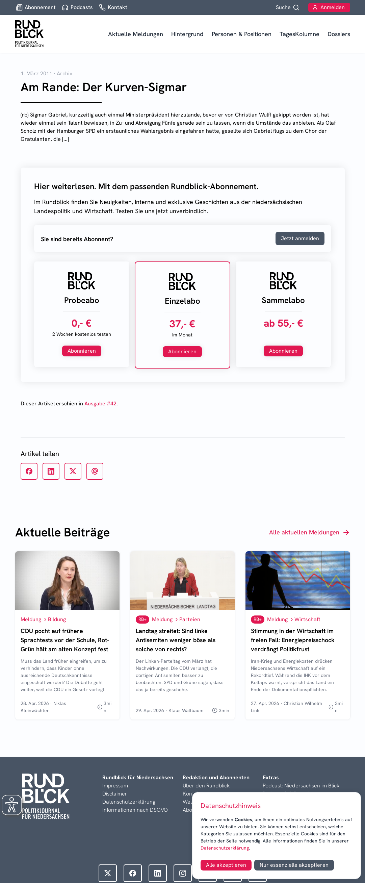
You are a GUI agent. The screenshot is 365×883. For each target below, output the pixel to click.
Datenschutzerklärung (225, 848)
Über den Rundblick (206, 785)
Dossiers (339, 34)
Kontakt (192, 793)
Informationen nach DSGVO (135, 809)
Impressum (115, 785)
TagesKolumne (299, 34)
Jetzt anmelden (300, 238)
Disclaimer (114, 793)
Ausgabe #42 (100, 403)
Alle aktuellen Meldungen (309, 532)
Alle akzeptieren (226, 864)
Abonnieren (82, 350)
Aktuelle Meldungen (135, 34)
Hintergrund (187, 34)
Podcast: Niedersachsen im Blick (301, 785)
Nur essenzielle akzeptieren (294, 864)
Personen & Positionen (241, 34)
